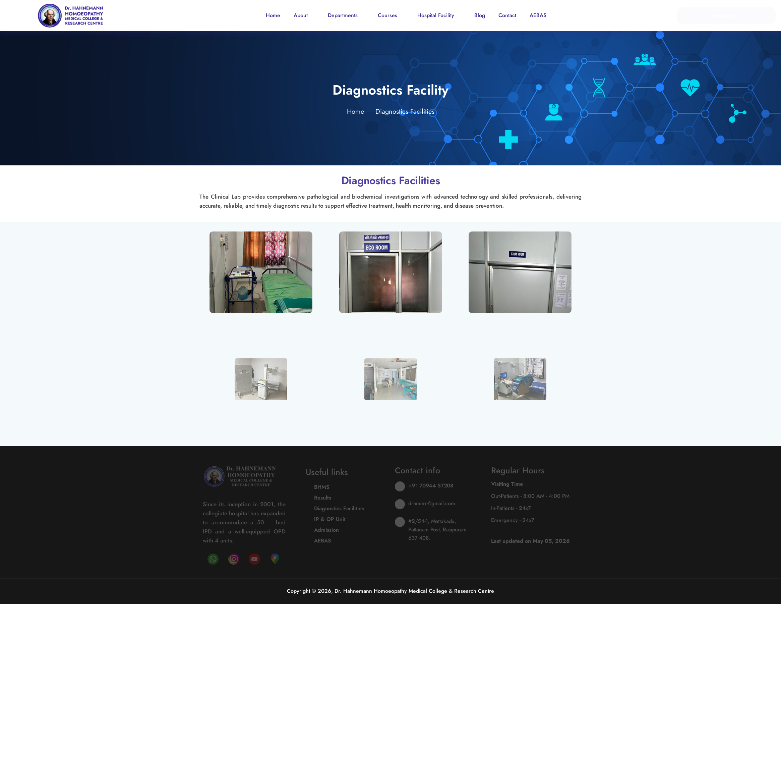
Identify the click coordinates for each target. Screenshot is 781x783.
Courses (391, 15)
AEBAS (538, 15)
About (304, 15)
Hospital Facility (439, 15)
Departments (346, 15)
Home (273, 15)
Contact (507, 15)
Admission (726, 15)
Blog (479, 15)
